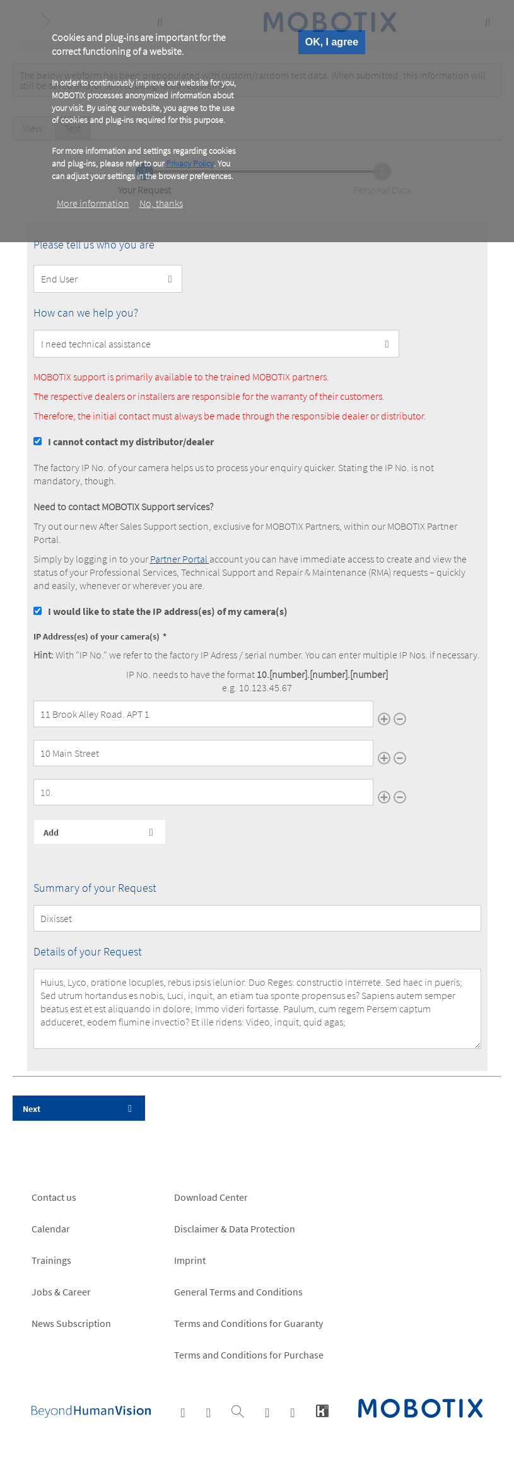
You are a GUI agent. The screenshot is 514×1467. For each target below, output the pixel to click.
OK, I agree (331, 42)
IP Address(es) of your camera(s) (96, 636)
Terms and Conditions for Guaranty (248, 1323)
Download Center (211, 1197)
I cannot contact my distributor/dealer (131, 441)
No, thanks (161, 203)
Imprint (190, 1260)
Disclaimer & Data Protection (234, 1228)
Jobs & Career (61, 1291)
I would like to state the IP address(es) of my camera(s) (168, 611)
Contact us (54, 1197)
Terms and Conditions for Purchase (249, 1354)
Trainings (51, 1260)
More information (93, 203)
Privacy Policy (190, 163)
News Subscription (71, 1323)
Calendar (51, 1228)
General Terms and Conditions (238, 1291)
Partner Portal (179, 558)
